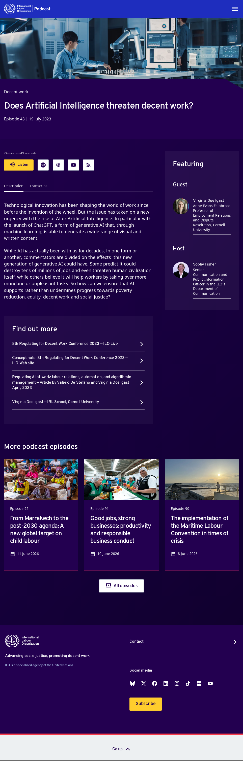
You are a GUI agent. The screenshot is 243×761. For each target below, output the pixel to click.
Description (13, 185)
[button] (27, 9)
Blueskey (132, 683)
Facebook (155, 683)
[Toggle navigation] (235, 9)
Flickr (199, 683)
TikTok (188, 683)
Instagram (177, 683)
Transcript (38, 185)
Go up (117, 749)
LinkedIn (166, 683)
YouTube (210, 683)
